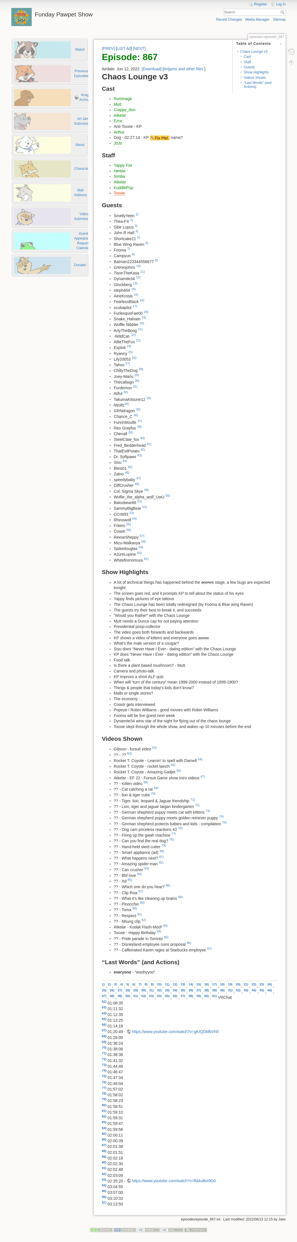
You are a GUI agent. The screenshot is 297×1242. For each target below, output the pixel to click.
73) (208, 811)
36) (136, 415)
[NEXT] (139, 48)
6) (147, 243)
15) (136, 294)
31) (135, 386)
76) (180, 828)
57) (142, 536)
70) (153, 793)
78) (171, 839)
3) (136, 225)
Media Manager (257, 20)
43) (139, 455)
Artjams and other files (183, 69)
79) (164, 845)
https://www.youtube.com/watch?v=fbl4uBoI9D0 (174, 1180)
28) (141, 369)
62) (154, 747)
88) (180, 897)
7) (128, 248)
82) (161, 862)
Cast (247, 57)
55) (128, 524)
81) (161, 856)
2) (131, 220)
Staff (247, 62)
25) (130, 352)
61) (146, 558)
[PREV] (108, 48)
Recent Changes (229, 20)
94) (159, 931)
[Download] (152, 69)
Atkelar (120, 115)
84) (139, 874)
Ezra (118, 121)
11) (142, 271)
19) (144, 317)
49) (146, 490)
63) (129, 753)
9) (156, 260)
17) (135, 306)
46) (127, 472)
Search (283, 12)
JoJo (118, 143)
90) (135, 908)
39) (130, 432)
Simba (119, 176)
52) (144, 507)
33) (148, 398)
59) (141, 547)
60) (139, 553)
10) (138, 266)
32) (125, 392)
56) (129, 530)
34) (127, 403)
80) (162, 851)
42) (143, 449)
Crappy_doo (124, 109)
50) (167, 495)
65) (173, 765)
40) (142, 438)
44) (125, 461)
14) (133, 289)
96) (189, 943)
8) (133, 254)
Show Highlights (256, 72)
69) (156, 788)
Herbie (119, 171)
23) (138, 340)
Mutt (117, 104)
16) (142, 300)
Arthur (119, 132)
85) (130, 879)
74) (221, 816)
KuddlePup (123, 187)
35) (138, 409)
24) (129, 346)
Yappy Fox (123, 165)
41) (149, 444)
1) (137, 214)
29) (136, 375)
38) (139, 426)
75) (224, 822)
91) (139, 914)
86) (168, 885)
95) (166, 937)
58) (143, 541)
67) (202, 776)
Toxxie (119, 193)
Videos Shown (255, 78)
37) (139, 421)
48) (137, 484)
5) (138, 237)
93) (165, 925)
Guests (249, 67)
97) (209, 948)
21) (140, 329)
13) (135, 283)
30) (137, 380)
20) (142, 323)
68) (146, 782)
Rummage (123, 98)
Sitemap (279, 20)
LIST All (124, 48)
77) (174, 833)
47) (138, 478)
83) (146, 868)
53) (131, 513)
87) (140, 891)
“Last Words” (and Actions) (258, 84)
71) (193, 799)
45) (130, 467)
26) (134, 357)
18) (146, 312)
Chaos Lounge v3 (254, 52)
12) (138, 277)
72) (197, 805)
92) (144, 920)
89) (142, 902)
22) (133, 335)
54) (134, 518)
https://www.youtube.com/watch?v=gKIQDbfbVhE (175, 1031)
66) (178, 770)
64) (200, 759)
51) (139, 501)
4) (136, 231)
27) (127, 363)
